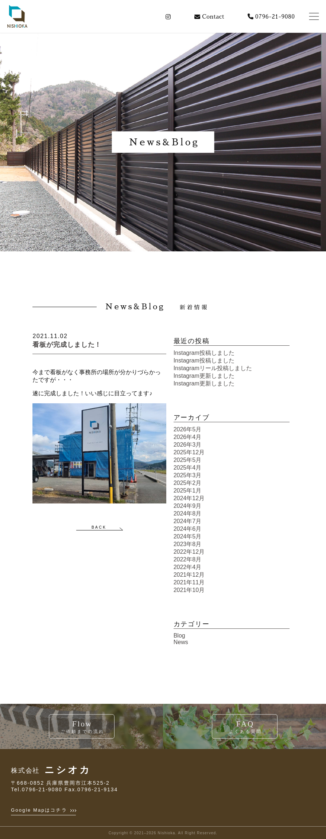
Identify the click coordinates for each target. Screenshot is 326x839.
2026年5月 (188, 429)
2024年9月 (188, 506)
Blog (179, 635)
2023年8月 (188, 544)
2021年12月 (189, 575)
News (181, 642)
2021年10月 (189, 590)
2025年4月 (188, 467)
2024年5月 (188, 536)
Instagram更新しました (204, 376)
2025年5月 (188, 460)
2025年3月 (188, 475)
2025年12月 (189, 452)
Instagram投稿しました (204, 353)
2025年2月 (188, 483)
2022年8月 (188, 559)
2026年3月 (188, 445)
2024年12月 (189, 498)
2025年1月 (188, 490)
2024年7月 (188, 521)
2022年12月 (189, 552)
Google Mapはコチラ (43, 810)
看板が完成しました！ (66, 344)
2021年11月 (189, 582)
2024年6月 (188, 529)
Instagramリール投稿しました (213, 368)
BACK (99, 527)
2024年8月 (188, 513)
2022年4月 (188, 567)
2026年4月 (188, 437)
